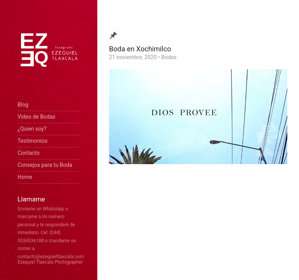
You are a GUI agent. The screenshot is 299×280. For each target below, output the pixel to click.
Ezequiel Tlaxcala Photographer (50, 262)
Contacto (29, 153)
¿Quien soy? (32, 129)
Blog (23, 105)
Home (25, 177)
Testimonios (32, 141)
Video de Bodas (36, 117)
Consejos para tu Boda (45, 165)
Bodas (168, 57)
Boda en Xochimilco (140, 49)
